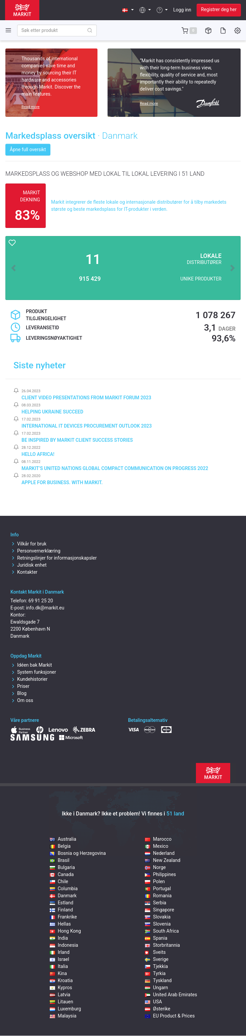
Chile (59, 881)
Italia (59, 966)
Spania (156, 938)
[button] (128, 10)
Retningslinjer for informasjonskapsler (53, 558)
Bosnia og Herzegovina (78, 853)
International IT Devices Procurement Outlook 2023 (87, 426)
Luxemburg (65, 1008)
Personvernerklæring (35, 551)
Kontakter (23, 572)
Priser (19, 686)
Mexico (156, 846)
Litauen (61, 1001)
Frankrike (63, 917)
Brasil (60, 860)
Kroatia (61, 980)
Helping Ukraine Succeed (52, 411)
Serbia (155, 902)
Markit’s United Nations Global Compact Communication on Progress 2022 (115, 468)
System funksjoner (33, 672)
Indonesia (64, 945)
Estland (61, 902)
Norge (155, 867)
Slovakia (157, 917)
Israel (59, 959)
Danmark (63, 895)
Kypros (61, 987)
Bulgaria (62, 867)
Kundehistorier (28, 679)
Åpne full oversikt (28, 149)
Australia (63, 839)
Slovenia (157, 924)
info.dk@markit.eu (45, 607)
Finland (61, 909)
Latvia (60, 994)
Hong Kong (65, 931)
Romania (158, 895)
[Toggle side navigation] (8, 30)
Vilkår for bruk (28, 543)
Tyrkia (155, 973)
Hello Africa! (38, 454)
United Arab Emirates (171, 994)
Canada (62, 874)
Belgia (60, 846)
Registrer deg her (219, 9)
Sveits (155, 952)
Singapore (159, 909)
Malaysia (63, 1015)
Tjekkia (156, 966)
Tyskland (158, 980)
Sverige (156, 959)
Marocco (158, 839)
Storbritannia (162, 945)
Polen (155, 881)
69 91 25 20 (40, 600)
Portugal (158, 888)
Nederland (159, 853)
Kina (58, 973)
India (59, 938)
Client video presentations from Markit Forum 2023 (86, 397)
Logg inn (182, 9)
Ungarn (156, 987)
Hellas (60, 924)
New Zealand (162, 860)
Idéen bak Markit (31, 665)
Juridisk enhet (28, 565)
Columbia (64, 888)
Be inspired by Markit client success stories (77, 440)
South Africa (162, 931)
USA (153, 1001)
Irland (60, 952)
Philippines (160, 874)
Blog (18, 693)
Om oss (21, 700)
